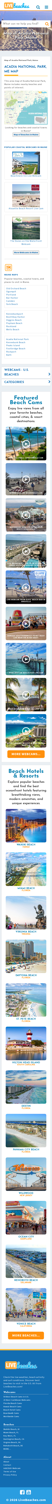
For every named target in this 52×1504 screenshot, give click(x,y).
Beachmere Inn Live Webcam (26, 165)
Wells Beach (12, 329)
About (6, 1461)
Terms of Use (9, 1471)
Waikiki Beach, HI (11, 1429)
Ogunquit (11, 291)
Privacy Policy (10, 1475)
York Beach (12, 304)
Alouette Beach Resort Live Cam (26, 197)
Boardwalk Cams (11, 1413)
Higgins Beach (14, 320)
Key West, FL (9, 1435)
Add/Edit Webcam (12, 1468)
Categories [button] (14, 382)
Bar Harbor (12, 297)
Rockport (11, 351)
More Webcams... (26, 754)
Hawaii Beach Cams (12, 1406)
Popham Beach (14, 323)
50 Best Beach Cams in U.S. (16, 1396)
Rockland (11, 326)
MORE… (7, 1449)
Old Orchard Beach (16, 288)
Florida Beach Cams (12, 1403)
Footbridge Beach (15, 348)
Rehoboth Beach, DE (13, 1445)
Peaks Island (13, 345)
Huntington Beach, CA (13, 1439)
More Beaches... (26, 1335)
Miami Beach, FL (11, 1432)
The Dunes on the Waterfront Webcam (26, 231)
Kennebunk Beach (15, 342)
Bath (9, 354)
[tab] (26, 372)
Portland (11, 294)
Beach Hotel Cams (12, 1410)
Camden (10, 301)
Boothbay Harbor (15, 316)
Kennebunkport (14, 313)
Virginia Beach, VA (12, 1442)
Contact (7, 1465)
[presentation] (26, 135)
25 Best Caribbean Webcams (17, 1400)
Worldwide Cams (11, 1416)
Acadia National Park (17, 339)
